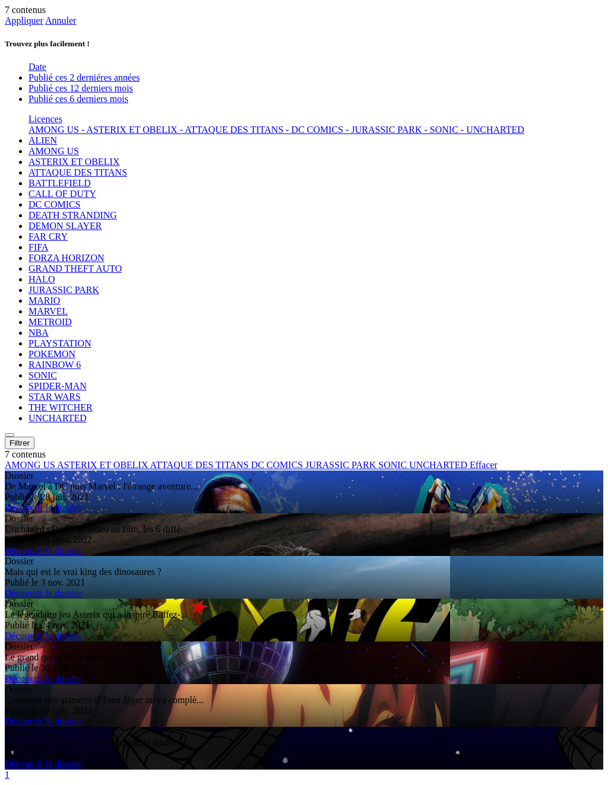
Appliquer (24, 20)
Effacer (484, 465)
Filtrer (20, 442)
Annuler (60, 20)
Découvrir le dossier (43, 508)
